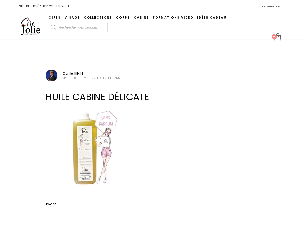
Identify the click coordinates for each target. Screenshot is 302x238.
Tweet (51, 204)
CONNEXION (271, 6)
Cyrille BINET (73, 73)
